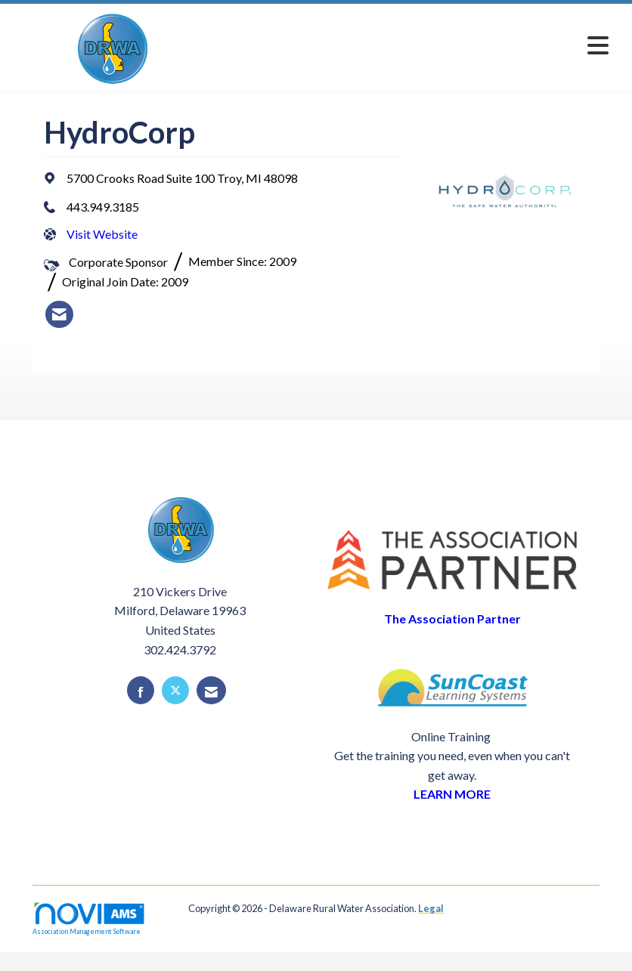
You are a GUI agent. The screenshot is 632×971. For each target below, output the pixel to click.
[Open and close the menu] (414, 45)
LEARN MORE (452, 794)
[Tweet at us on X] (175, 690)
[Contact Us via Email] (211, 690)
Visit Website (102, 234)
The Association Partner (452, 618)
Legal (431, 908)
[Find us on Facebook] (140, 690)
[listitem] (59, 314)
